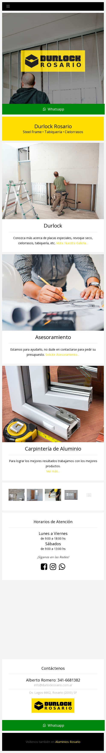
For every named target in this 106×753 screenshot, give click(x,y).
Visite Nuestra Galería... (72, 243)
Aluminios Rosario (67, 742)
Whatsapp (53, 109)
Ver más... (53, 471)
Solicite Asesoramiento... (62, 355)
